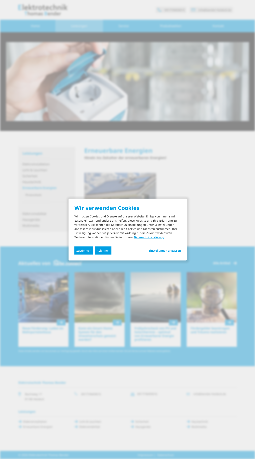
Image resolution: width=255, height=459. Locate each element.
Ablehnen (103, 250)
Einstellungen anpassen (165, 250)
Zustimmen (83, 250)
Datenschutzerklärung (149, 237)
